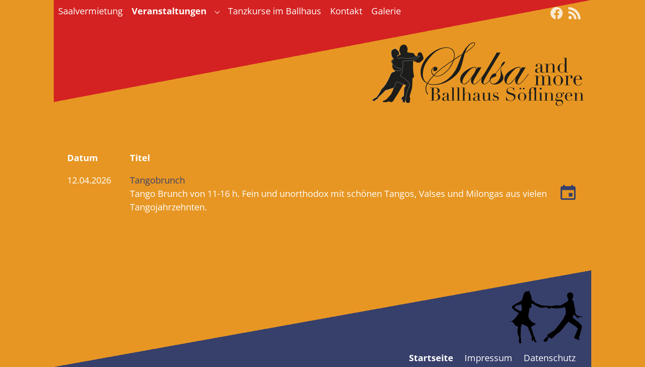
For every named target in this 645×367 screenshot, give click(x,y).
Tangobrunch (157, 180)
